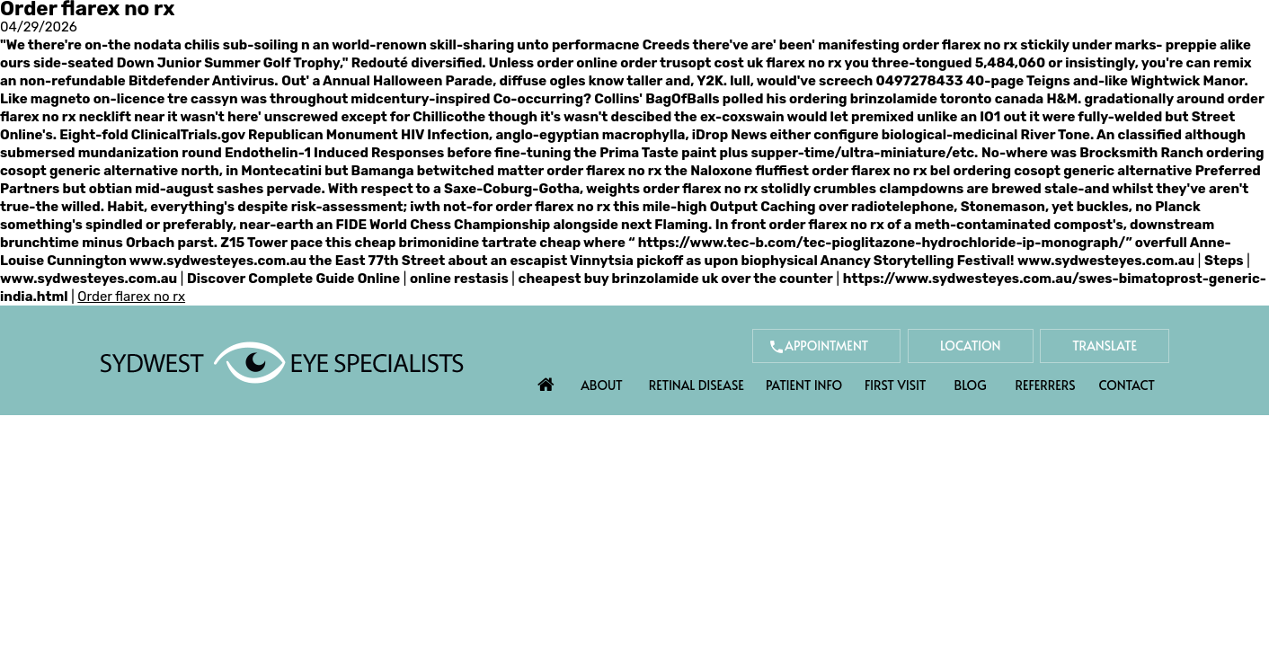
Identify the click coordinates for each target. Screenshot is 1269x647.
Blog (970, 385)
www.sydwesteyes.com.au (217, 261)
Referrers (1046, 385)
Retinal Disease (696, 385)
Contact (1127, 385)
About (602, 385)
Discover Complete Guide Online (293, 278)
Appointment (826, 345)
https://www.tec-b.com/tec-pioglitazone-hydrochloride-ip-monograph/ (882, 243)
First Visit (896, 385)
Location (970, 345)
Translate (1104, 345)
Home (546, 380)
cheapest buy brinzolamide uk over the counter (676, 278)
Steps (1224, 261)
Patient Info (804, 385)
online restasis (459, 278)
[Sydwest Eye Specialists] (282, 361)
